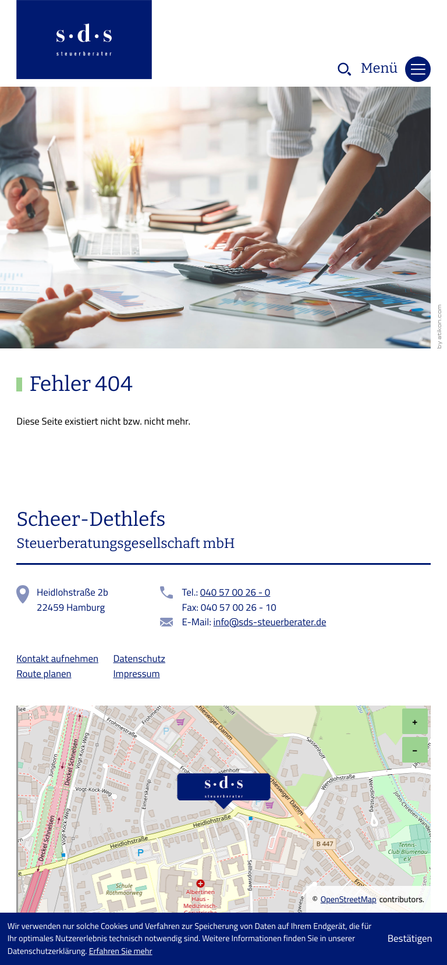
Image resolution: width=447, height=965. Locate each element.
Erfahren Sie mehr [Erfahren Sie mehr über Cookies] (120, 951)
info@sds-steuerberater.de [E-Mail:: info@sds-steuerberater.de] (270, 622)
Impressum (136, 673)
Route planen (43, 673)
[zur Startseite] (83, 41)
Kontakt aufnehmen (57, 658)
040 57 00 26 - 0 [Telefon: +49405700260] (235, 592)
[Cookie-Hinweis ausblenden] (409, 939)
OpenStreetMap (349, 899)
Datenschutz (139, 658)
